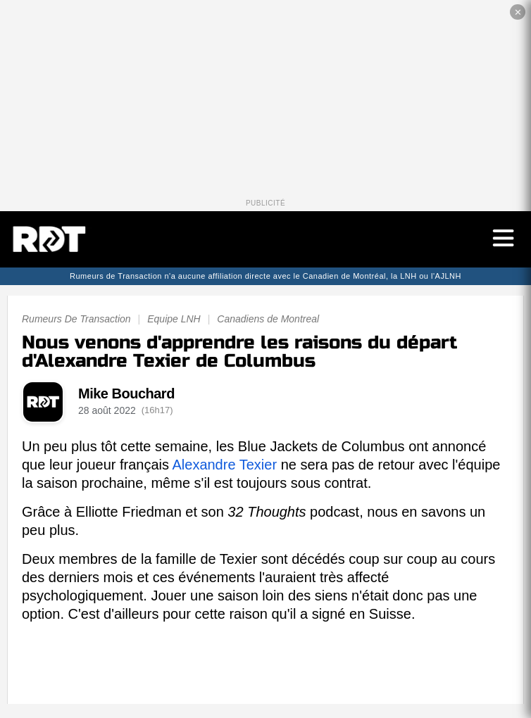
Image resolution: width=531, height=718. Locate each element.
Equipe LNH (174, 319)
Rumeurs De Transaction (76, 319)
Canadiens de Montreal (268, 319)
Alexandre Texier (224, 464)
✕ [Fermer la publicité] (518, 12)
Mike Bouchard (126, 393)
